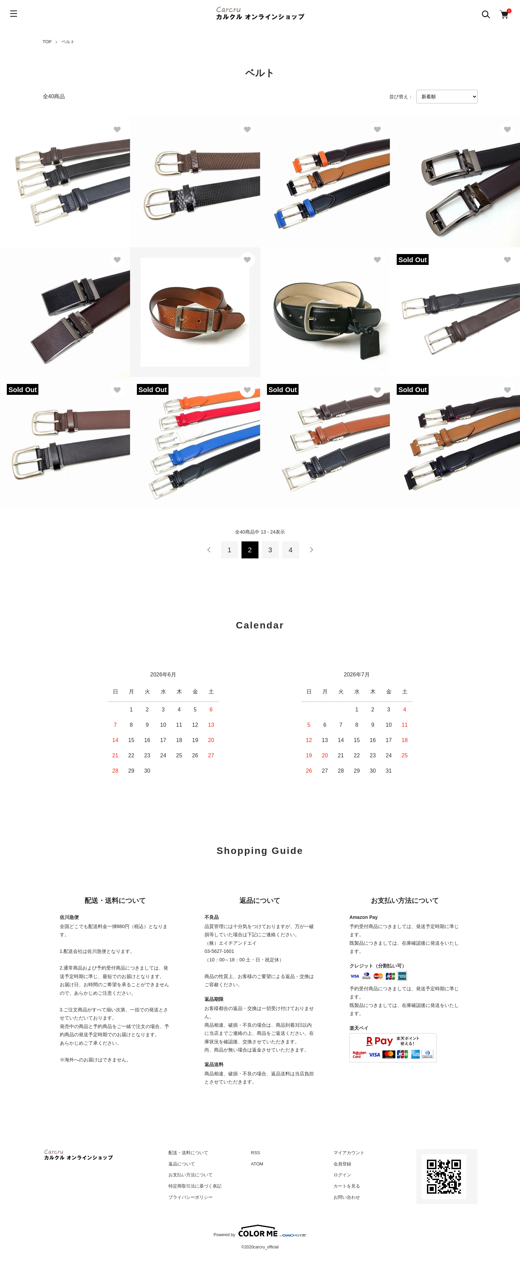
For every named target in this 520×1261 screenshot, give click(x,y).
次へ (311, 549)
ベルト (68, 41)
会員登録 (342, 1163)
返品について (181, 1163)
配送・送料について (188, 1152)
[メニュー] (13, 13)
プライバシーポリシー (190, 1197)
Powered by (260, 1231)
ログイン (342, 1174)
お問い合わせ (347, 1197)
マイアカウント (349, 1152)
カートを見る (347, 1186)
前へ (209, 549)
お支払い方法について (190, 1174)
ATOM (257, 1163)
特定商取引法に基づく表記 (194, 1186)
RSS (255, 1152)
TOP (47, 41)
